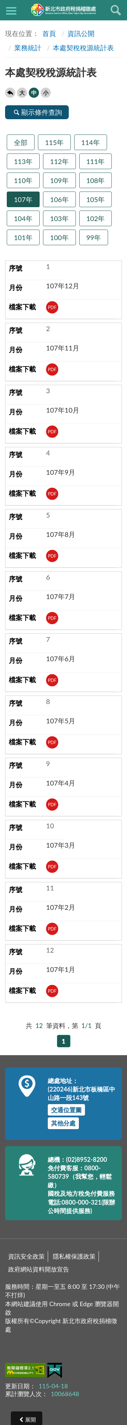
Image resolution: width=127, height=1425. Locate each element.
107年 (23, 199)
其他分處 (63, 1123)
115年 (54, 142)
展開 (30, 1419)
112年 (59, 161)
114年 (90, 142)
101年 (23, 237)
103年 (59, 218)
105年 (95, 199)
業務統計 (27, 47)
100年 (59, 237)
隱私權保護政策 (74, 1256)
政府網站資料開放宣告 (38, 1269)
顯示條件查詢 (37, 112)
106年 (59, 199)
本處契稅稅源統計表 (83, 47)
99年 (93, 237)
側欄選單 (11, 11)
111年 (95, 161)
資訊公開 (80, 33)
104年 (23, 218)
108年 (95, 180)
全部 (20, 142)
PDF (52, 307)
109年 (59, 180)
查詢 (116, 10)
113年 (23, 161)
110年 (23, 180)
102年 (95, 218)
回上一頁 (10, 93)
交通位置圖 (66, 1110)
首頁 (48, 33)
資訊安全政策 (26, 1256)
